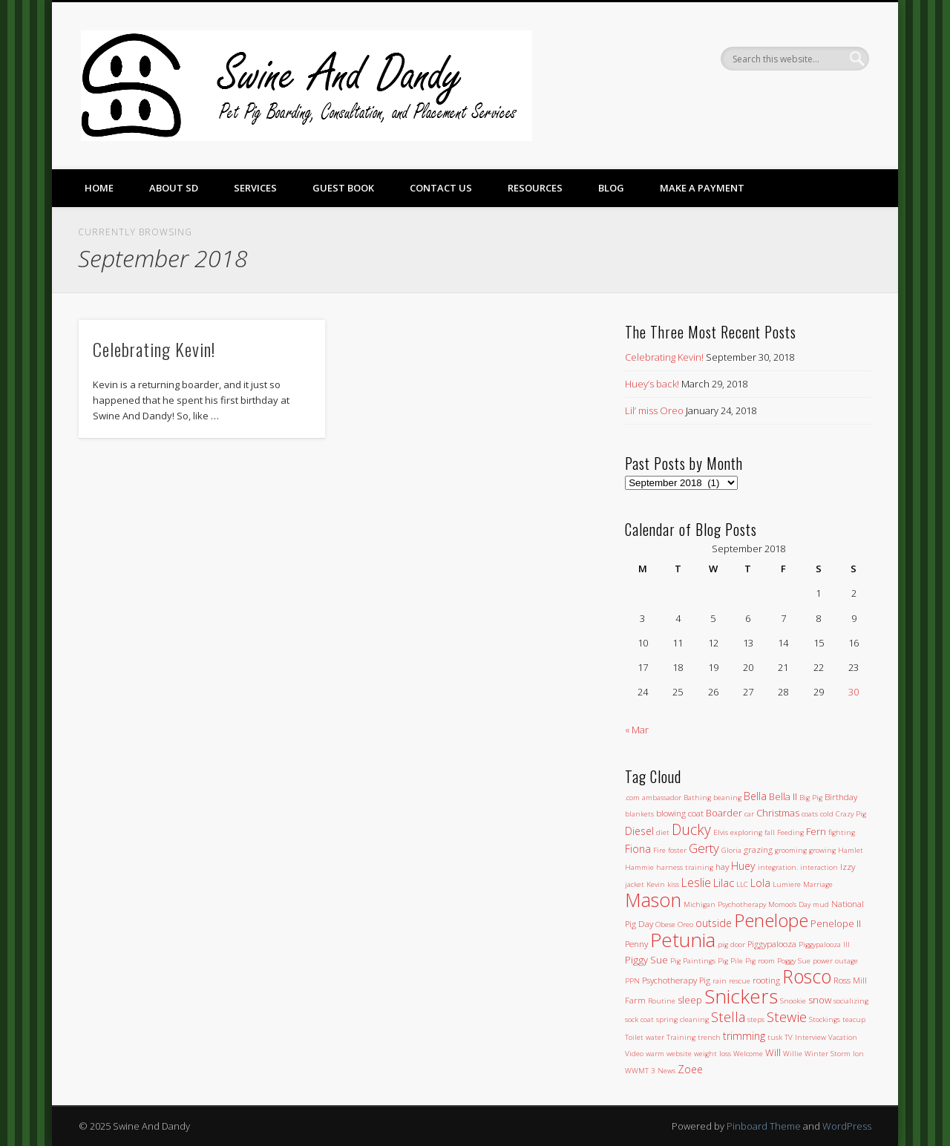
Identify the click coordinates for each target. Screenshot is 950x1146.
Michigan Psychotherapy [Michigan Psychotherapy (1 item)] (725, 904)
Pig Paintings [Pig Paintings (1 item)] (692, 961)
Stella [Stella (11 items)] (728, 1016)
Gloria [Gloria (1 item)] (731, 850)
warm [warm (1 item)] (655, 1053)
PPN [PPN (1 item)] (632, 981)
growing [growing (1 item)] (822, 850)
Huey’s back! (652, 383)
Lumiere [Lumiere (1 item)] (787, 884)
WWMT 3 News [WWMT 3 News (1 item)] (650, 1070)
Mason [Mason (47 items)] (653, 899)
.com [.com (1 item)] (632, 797)
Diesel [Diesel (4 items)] (639, 831)
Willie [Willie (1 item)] (792, 1053)
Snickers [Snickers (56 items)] (741, 996)
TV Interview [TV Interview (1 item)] (805, 1037)
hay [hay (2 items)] (722, 866)
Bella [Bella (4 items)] (755, 796)
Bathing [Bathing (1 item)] (697, 797)
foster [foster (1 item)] (677, 850)
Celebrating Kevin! (154, 348)
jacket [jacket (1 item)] (634, 884)
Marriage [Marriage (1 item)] (818, 884)
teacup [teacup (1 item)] (853, 1019)
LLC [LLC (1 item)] (742, 884)
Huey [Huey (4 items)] (743, 866)
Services (255, 187)
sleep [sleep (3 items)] (690, 999)
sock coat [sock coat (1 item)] (639, 1019)
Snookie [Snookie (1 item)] (793, 1001)
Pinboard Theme (764, 1126)
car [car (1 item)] (749, 814)
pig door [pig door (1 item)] (731, 944)
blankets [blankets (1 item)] (639, 814)
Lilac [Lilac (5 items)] (723, 882)
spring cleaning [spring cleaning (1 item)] (682, 1019)
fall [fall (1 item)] (769, 832)
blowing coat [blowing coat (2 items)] (680, 813)
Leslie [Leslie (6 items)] (696, 882)
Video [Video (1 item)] (634, 1053)
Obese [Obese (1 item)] (665, 924)
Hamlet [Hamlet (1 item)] (850, 850)
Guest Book (343, 187)
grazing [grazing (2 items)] (758, 849)
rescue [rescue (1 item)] (739, 981)
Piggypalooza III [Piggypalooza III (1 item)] (824, 944)
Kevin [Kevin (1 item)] (655, 884)
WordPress (846, 1126)
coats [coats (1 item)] (810, 814)
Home (99, 187)
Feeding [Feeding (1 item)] (790, 832)
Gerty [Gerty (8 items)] (704, 848)
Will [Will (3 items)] (773, 1052)
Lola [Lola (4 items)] (760, 883)
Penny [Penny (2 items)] (636, 943)
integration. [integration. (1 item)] (778, 867)
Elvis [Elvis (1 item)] (720, 832)
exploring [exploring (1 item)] (746, 832)
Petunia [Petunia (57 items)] (682, 939)
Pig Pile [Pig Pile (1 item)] (730, 961)
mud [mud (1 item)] (821, 904)
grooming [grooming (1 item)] (791, 850)
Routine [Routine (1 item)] (661, 1001)
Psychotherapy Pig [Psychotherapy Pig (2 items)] (676, 980)
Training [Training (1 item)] (680, 1037)
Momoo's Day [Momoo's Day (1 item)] (789, 904)
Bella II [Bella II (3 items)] (783, 796)
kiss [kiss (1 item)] (673, 884)
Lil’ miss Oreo (654, 410)
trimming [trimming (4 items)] (744, 1036)
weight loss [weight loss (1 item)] (712, 1053)
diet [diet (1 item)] (662, 832)
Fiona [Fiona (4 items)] (638, 849)
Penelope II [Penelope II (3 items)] (835, 923)
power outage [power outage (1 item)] (835, 961)
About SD (173, 187)
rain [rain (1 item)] (719, 981)
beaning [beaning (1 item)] (727, 797)
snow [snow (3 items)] (819, 999)
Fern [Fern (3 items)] (816, 831)
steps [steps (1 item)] (755, 1019)
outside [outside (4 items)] (713, 923)
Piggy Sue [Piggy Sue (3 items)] (646, 959)
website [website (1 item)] (679, 1053)
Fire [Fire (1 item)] (659, 850)
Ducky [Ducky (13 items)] (691, 829)
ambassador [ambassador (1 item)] (661, 797)
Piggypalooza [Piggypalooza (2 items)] (771, 943)
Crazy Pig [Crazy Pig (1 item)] (851, 814)
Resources (535, 187)
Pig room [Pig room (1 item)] (760, 961)
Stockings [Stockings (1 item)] (824, 1019)
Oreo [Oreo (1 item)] (685, 924)
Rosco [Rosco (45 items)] (806, 976)
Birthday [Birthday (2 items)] (841, 796)
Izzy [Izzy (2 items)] (847, 866)
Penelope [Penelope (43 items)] (771, 920)
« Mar (637, 729)
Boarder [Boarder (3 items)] (724, 812)
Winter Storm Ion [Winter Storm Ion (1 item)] (834, 1053)
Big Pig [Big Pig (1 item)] (810, 797)
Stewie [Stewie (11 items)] (787, 1016)
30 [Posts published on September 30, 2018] (853, 691)
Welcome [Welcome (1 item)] (748, 1053)
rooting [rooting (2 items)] (766, 980)
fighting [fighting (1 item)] (841, 832)
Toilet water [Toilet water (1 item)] (644, 1037)
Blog (611, 187)
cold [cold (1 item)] (826, 814)
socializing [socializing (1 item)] (850, 1001)
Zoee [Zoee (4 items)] (690, 1069)
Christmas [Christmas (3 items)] (777, 812)
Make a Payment (702, 187)
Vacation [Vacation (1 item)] (842, 1037)
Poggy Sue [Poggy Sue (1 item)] (793, 961)
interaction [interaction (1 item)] (819, 867)
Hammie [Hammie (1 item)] (639, 867)
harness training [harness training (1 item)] (684, 867)
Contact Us (441, 187)
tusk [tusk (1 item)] (774, 1037)
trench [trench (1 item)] (709, 1037)
